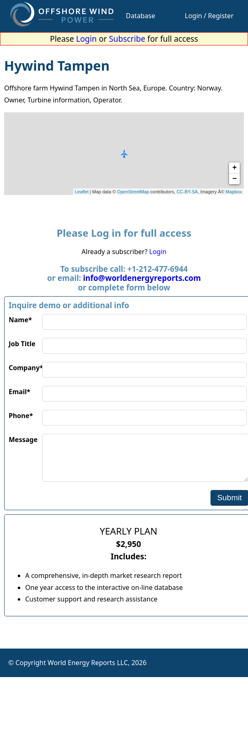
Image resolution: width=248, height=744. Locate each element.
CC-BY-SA (187, 191)
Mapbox (234, 191)
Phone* (21, 415)
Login (86, 38)
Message (23, 439)
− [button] (234, 179)
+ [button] (234, 168)
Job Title (22, 343)
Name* (20, 319)
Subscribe (127, 38)
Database (140, 15)
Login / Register (209, 15)
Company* (25, 367)
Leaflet (82, 191)
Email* (19, 391)
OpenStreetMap (133, 191)
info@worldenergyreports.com (142, 278)
